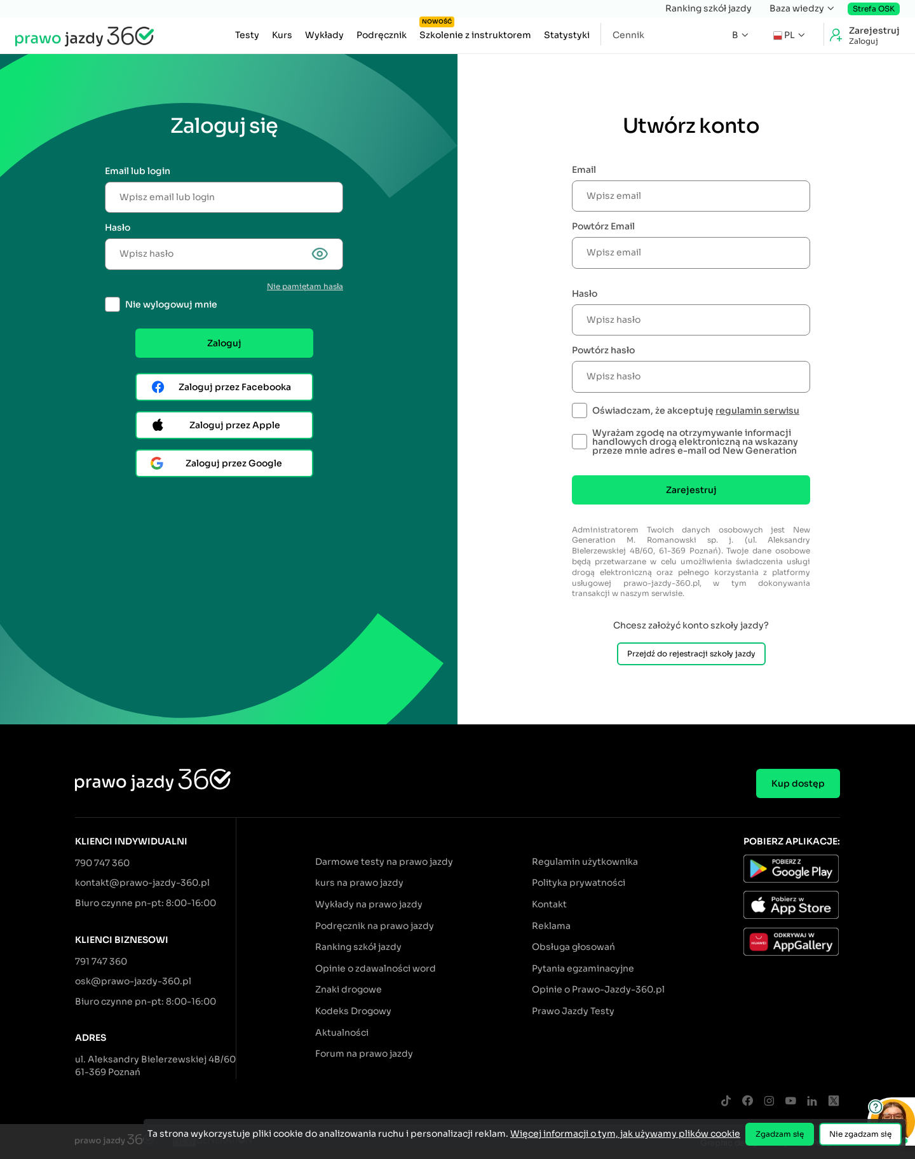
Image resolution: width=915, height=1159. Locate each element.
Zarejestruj (691, 490)
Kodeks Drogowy (353, 1011)
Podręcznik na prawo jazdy (374, 926)
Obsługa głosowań (573, 946)
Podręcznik (381, 35)
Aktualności (342, 1032)
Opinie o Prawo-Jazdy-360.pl (598, 989)
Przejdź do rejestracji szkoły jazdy (691, 653)
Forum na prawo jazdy (364, 1053)
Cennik (628, 35)
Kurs (282, 35)
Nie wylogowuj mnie (171, 304)
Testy (247, 35)
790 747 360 (102, 863)
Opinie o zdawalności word (375, 968)
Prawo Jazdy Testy (573, 1011)
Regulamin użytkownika (585, 861)
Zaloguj (224, 343)
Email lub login (137, 170)
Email (584, 169)
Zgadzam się (780, 1134)
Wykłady (324, 35)
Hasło (117, 227)
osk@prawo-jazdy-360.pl (133, 981)
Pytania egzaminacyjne (583, 968)
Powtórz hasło (603, 350)
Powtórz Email (603, 226)
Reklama (551, 926)
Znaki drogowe (348, 989)
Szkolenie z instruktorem (475, 32)
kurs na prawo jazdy (359, 882)
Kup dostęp (798, 783)
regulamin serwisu (757, 410)
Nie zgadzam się (860, 1134)
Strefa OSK (874, 8)
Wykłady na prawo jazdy (369, 904)
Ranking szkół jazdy (708, 8)
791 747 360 (101, 961)
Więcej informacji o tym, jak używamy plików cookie (625, 1133)
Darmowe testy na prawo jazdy (384, 861)
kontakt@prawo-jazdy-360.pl (142, 882)
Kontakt (549, 904)
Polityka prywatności (578, 882)
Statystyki (567, 35)
